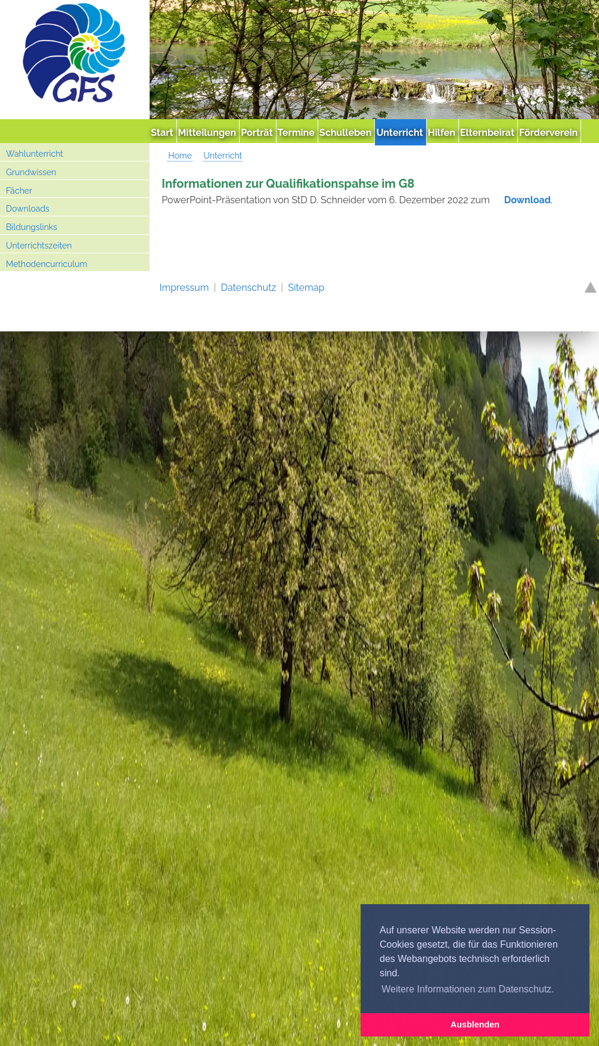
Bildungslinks (31, 227)
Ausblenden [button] (475, 1024)
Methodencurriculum (46, 264)
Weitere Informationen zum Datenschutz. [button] (467, 989)
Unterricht (222, 155)
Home (180, 155)
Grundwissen (31, 172)
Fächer (19, 190)
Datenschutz (249, 287)
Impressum (184, 287)
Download (527, 200)
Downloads (27, 208)
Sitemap (306, 287)
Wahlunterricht (34, 154)
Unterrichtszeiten (39, 245)
